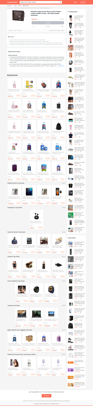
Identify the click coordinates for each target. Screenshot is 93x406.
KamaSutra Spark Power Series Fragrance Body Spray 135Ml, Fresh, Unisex (79, 39)
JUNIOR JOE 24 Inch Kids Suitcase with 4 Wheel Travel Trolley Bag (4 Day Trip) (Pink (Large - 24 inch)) (58, 344)
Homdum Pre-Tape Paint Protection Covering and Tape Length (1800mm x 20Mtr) (79, 84)
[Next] (67, 195)
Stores (15, 5)
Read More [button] (61, 66)
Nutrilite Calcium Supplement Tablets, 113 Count (28, 369)
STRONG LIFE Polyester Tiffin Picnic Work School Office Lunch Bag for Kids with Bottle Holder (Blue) (14, 246)
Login (75, 2)
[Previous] (6, 195)
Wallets (62, 30)
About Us (25, 401)
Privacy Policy (49, 401)
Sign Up (83, 2)
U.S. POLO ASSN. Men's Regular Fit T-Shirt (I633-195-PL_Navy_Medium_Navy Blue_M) (79, 134)
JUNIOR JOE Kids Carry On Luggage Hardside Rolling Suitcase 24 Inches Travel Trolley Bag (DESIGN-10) (28, 132)
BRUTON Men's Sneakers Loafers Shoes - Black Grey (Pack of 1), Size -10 (58, 271)
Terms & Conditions (40, 401)
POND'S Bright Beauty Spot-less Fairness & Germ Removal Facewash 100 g (79, 127)
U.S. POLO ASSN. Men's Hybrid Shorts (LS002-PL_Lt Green (79, 141)
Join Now (46, 396)
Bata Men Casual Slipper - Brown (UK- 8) (79, 112)
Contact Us (31, 401)
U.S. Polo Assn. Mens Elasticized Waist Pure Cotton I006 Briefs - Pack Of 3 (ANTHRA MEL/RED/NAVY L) (79, 47)
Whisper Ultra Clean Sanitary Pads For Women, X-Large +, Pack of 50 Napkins (79, 214)
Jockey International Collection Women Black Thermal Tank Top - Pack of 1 (44, 271)
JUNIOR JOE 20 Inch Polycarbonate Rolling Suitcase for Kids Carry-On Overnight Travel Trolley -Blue (43, 111)
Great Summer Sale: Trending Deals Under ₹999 (79, 361)
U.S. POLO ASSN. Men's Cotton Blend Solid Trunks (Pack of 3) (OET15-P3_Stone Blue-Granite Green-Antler (79, 207)
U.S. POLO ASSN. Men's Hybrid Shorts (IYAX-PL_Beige (79, 91)
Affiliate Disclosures (58, 401)
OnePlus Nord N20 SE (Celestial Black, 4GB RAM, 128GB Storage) (28, 197)
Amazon (62, 19)
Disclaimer (67, 401)
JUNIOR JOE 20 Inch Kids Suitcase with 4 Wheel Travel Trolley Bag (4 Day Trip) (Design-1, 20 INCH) (58, 173)
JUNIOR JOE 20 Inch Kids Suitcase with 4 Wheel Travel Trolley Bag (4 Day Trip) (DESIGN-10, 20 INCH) (29, 153)
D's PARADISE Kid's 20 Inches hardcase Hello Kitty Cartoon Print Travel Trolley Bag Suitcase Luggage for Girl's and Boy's (14, 132)
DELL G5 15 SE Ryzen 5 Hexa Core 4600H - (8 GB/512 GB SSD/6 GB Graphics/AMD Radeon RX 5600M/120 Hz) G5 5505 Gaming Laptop (36, 320)
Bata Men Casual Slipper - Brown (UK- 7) (79, 163)
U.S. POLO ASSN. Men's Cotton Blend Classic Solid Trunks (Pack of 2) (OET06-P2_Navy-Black (79, 98)
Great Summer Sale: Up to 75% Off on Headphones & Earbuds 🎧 (79, 369)
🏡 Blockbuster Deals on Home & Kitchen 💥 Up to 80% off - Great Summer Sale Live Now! (79, 384)
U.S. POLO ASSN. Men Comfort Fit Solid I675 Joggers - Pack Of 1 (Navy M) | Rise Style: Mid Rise (79, 24)
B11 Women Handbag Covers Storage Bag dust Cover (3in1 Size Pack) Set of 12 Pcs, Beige (29, 344)
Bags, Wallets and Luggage (55, 30)
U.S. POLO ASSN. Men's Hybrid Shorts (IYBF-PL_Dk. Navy (79, 17)
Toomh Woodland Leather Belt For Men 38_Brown (28, 271)
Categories (9, 5)
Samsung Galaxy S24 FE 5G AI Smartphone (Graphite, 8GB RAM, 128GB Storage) (79, 192)
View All (64, 183)
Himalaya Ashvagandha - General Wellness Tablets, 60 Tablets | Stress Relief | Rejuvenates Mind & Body (79, 229)
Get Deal (48, 23)
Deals (20, 5)
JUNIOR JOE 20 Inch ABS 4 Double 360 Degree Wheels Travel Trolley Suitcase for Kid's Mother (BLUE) (43, 132)
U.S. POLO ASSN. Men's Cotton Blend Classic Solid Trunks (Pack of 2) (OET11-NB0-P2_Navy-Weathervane (79, 106)
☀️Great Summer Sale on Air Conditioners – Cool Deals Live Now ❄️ (79, 376)
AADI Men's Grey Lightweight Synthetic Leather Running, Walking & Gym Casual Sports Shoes (79, 199)
